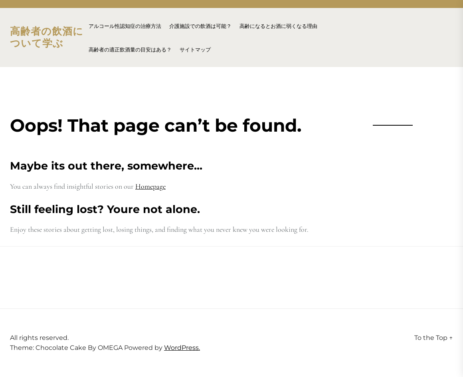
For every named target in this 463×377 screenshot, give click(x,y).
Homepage (150, 186)
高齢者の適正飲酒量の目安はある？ (130, 49)
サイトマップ (195, 49)
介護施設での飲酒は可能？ (200, 26)
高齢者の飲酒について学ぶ (46, 37)
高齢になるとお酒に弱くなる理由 (278, 26)
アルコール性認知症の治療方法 (125, 26)
